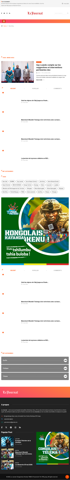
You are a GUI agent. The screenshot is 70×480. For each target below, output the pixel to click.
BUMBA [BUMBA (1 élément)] (12, 181)
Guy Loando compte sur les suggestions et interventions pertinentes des (49, 67)
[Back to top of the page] (67, 477)
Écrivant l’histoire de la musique (23, 441)
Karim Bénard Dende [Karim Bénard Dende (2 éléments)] (53, 181)
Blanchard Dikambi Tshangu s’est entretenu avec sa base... (41, 120)
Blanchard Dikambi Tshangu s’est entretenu (23, 453)
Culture (23, 98)
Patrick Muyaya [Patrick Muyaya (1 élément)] (14, 192)
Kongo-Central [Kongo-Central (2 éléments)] (27, 185)
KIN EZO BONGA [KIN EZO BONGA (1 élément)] (17, 185)
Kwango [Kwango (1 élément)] (36, 185)
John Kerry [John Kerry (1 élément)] (42, 181)
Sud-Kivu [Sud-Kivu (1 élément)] (40, 192)
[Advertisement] (35, 42)
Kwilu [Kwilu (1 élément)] (42, 185)
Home (5, 26)
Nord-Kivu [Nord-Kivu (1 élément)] (5, 192)
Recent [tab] (9, 88)
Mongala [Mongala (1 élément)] (29, 188)
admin (39, 72)
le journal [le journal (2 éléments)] (49, 185)
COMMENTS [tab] (54, 88)
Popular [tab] (31, 88)
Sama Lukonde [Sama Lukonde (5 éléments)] (31, 192)
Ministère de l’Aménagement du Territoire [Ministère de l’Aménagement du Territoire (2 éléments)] (13, 188)
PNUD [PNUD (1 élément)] (22, 192)
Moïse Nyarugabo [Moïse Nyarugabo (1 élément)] (51, 188)
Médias (23, 156)
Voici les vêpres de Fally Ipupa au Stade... (35, 100)
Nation (39, 62)
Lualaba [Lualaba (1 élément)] (56, 185)
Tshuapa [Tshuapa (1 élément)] (54, 192)
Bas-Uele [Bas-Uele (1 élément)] (5, 181)
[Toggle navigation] (4, 21)
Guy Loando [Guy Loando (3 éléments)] (20, 181)
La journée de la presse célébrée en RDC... (35, 158)
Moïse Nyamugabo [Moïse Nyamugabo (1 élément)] (39, 188)
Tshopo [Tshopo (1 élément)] (47, 192)
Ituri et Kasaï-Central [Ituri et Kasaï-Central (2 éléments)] (31, 181)
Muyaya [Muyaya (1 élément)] (61, 188)
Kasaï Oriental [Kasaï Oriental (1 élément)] (6, 185)
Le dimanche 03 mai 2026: (24, 464)
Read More (40, 80)
